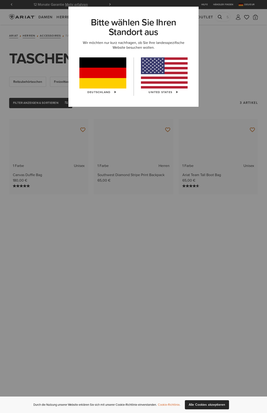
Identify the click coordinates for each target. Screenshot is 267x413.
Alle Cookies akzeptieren (207, 404)
